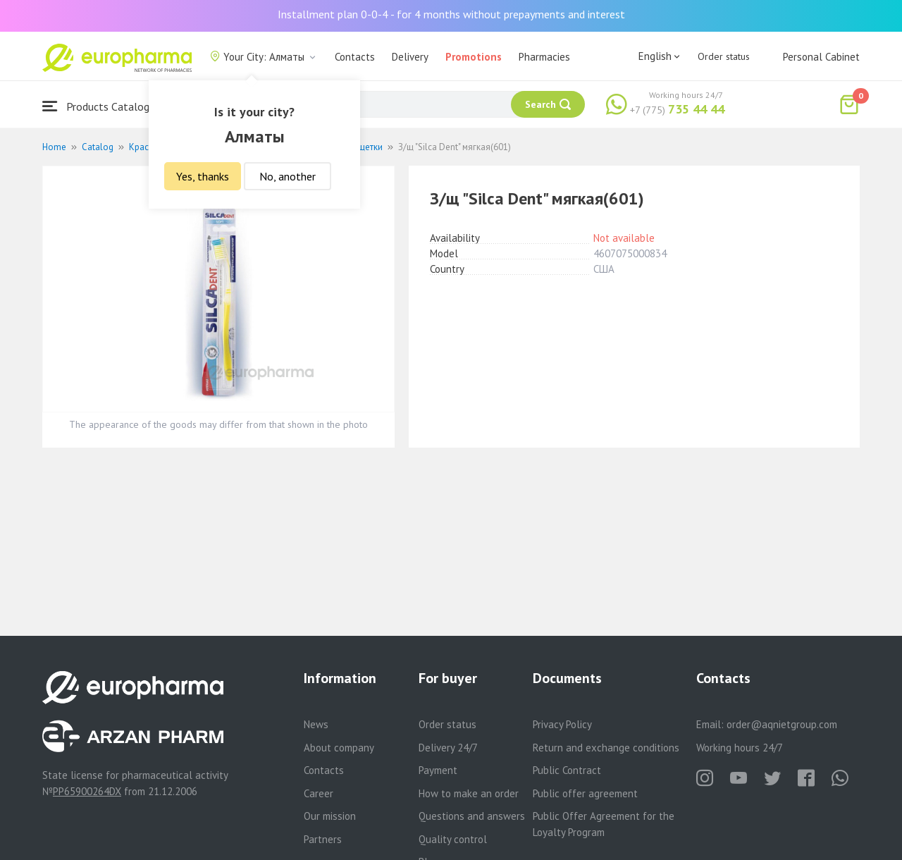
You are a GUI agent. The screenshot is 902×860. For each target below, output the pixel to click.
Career (318, 793)
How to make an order (469, 793)
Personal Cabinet (821, 56)
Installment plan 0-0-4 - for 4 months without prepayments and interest (451, 14)
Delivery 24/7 (448, 747)
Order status (724, 56)
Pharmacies (544, 56)
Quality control (453, 839)
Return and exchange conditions (606, 747)
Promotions (473, 56)
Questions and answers (472, 816)
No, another (287, 176)
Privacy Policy (562, 724)
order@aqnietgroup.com (782, 724)
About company (339, 747)
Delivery (410, 56)
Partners (323, 839)
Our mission (330, 816)
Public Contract (567, 770)
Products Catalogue (101, 106)
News (316, 724)
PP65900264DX (87, 791)
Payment (438, 770)
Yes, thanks (202, 176)
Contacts (355, 56)
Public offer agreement (585, 793)
